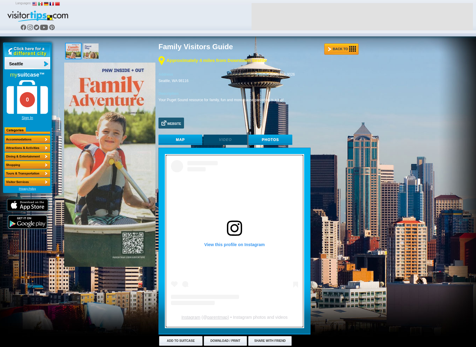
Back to (342, 49)
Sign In (27, 118)
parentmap (217, 317)
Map (180, 140)
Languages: (23, 3)
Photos (270, 140)
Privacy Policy (27, 188)
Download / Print (225, 340)
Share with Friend (270, 340)
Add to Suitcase (181, 340)
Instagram (190, 317)
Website (171, 123)
